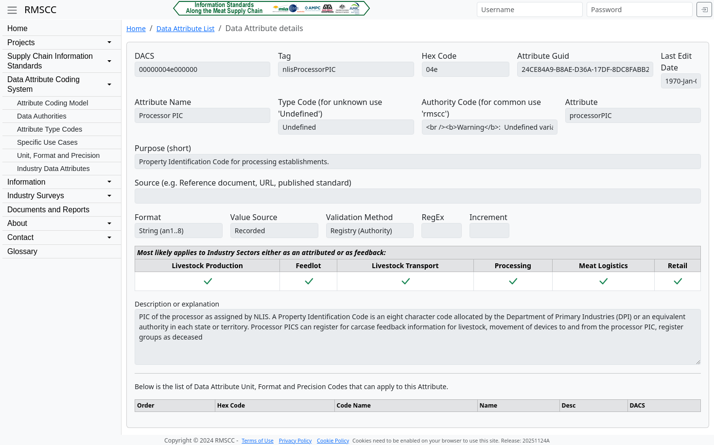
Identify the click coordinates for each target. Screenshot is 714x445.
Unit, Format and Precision (58, 155)
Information (26, 182)
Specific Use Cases (47, 142)
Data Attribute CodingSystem (43, 84)
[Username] (530, 9)
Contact (20, 237)
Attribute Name (163, 102)
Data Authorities (42, 116)
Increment (488, 217)
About (17, 223)
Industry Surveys (35, 195)
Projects (21, 42)
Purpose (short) (163, 148)
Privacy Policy (295, 440)
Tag (284, 56)
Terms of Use (258, 440)
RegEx (432, 217)
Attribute (581, 102)
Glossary (22, 251)
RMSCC (40, 9)
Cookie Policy (333, 440)
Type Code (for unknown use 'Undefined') (330, 108)
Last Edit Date (676, 62)
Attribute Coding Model (52, 103)
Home (17, 28)
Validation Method (359, 217)
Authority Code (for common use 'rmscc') (481, 108)
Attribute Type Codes (49, 129)
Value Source (254, 217)
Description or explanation (177, 303)
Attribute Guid (543, 56)
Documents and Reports (48, 209)
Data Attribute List (186, 28)
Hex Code (439, 56)
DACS (144, 56)
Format (148, 217)
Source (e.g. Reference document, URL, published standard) (243, 182)
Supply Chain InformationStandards (50, 61)
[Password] (640, 9)
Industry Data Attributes (53, 168)
